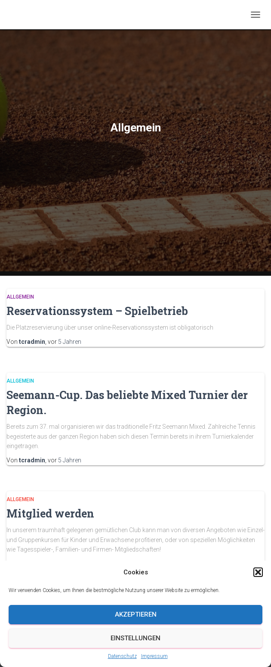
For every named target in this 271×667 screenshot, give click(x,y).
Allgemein (20, 297)
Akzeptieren (136, 614)
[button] (258, 572)
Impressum (154, 656)
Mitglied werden (50, 513)
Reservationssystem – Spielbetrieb (97, 311)
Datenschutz (122, 656)
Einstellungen (135, 638)
